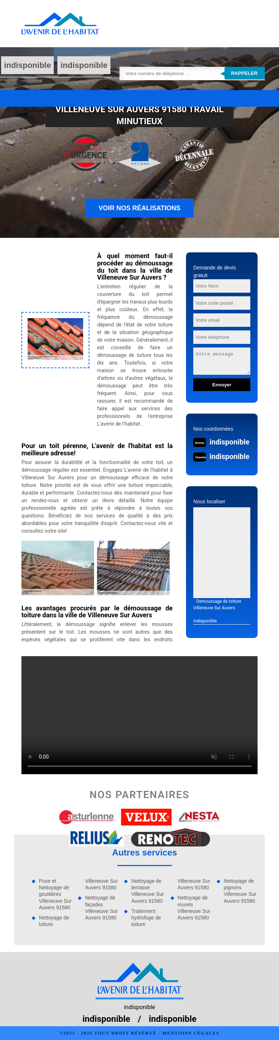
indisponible (27, 65)
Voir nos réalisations (139, 208)
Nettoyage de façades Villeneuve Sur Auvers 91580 (101, 908)
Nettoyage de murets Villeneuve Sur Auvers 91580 (194, 908)
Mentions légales (190, 1033)
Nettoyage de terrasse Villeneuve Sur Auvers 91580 (147, 891)
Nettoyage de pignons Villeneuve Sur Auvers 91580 (240, 891)
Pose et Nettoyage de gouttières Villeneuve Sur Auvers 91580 (55, 894)
